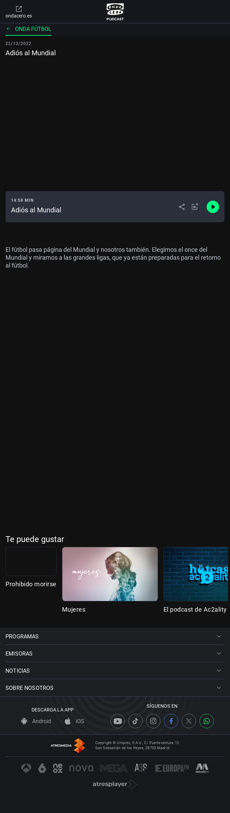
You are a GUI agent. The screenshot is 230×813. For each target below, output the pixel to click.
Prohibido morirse (31, 609)
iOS (74, 721)
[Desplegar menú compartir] (182, 207)
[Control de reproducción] (213, 207)
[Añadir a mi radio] (195, 207)
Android (36, 721)
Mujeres (119, 609)
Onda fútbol (28, 29)
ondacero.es (18, 12)
